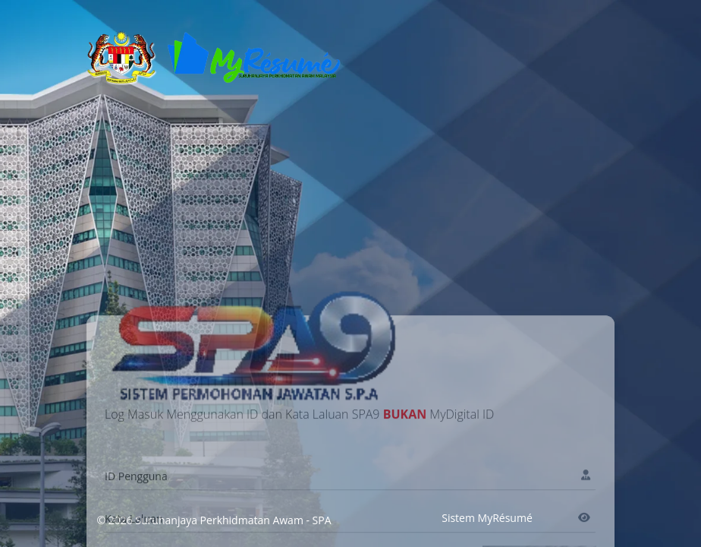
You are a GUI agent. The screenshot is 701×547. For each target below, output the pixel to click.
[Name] (350, 517)
